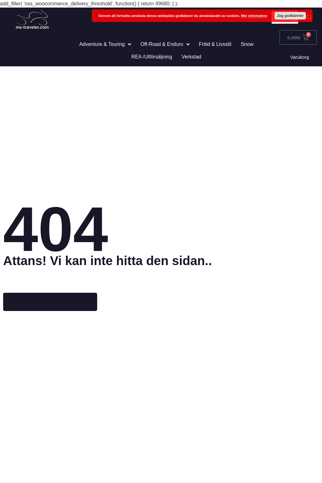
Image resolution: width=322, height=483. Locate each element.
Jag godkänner (290, 16)
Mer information (254, 16)
